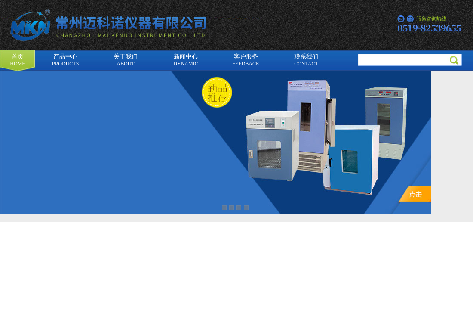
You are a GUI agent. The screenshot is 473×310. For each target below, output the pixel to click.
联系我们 (306, 60)
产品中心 (65, 60)
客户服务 (245, 60)
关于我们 (126, 60)
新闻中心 (185, 60)
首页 (17, 60)
